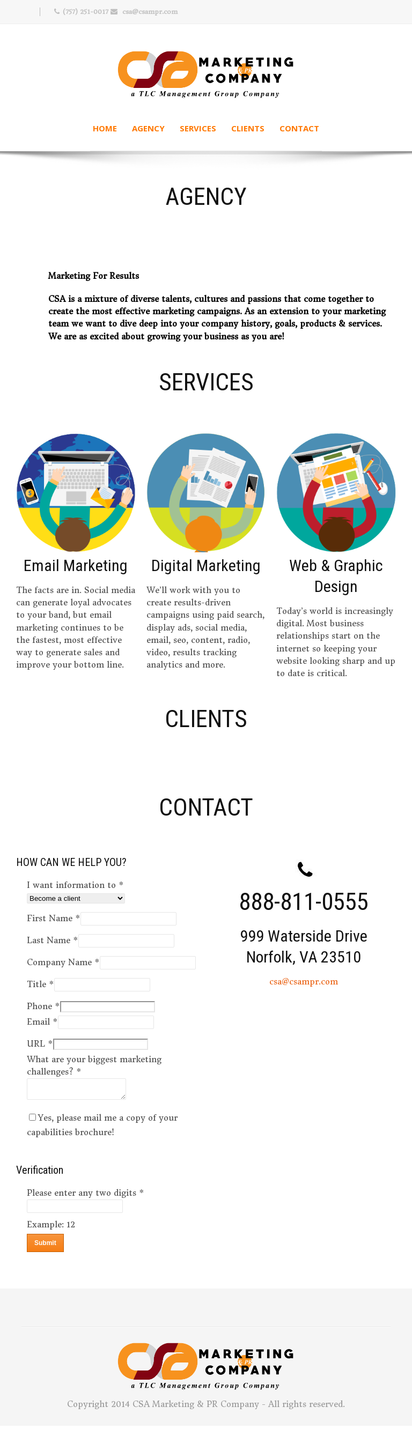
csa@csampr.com (150, 12)
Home (105, 128)
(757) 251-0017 (85, 12)
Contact (299, 128)
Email (42, 1022)
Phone (43, 1006)
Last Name (52, 940)
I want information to (75, 885)
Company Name (63, 962)
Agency (148, 128)
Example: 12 (51, 1228)
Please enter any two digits (85, 1196)
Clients (247, 128)
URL (40, 1044)
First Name (53, 918)
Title (40, 984)
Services (198, 128)
